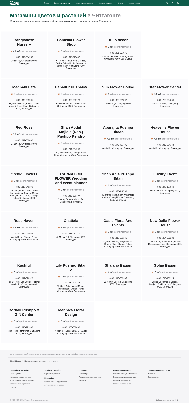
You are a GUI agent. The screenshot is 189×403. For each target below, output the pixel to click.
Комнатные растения (62, 3)
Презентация (83, 374)
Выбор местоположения (165, 400)
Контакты (82, 380)
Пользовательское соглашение (124, 377)
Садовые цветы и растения (20, 384)
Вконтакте (151, 374)
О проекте (83, 370)
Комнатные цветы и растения (21, 377)
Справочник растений (52, 374)
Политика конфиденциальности (124, 374)
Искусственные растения (84, 3)
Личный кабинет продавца (54, 385)
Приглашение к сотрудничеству (55, 381)
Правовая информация (122, 370)
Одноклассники (153, 377)
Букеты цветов (15, 374)
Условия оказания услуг (122, 384)
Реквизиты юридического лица (90, 377)
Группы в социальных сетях (159, 370)
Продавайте (49, 378)
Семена (120, 3)
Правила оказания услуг (122, 380)
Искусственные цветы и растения (22, 380)
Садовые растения (105, 3)
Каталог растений (134, 3)
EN (178, 400)
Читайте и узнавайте (52, 370)
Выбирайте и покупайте (19, 370)
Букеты (46, 3)
